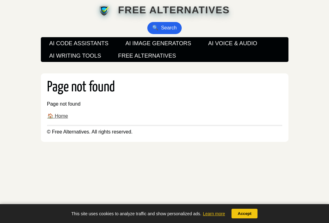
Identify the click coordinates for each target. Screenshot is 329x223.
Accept (244, 213)
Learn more (214, 213)
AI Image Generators (158, 43)
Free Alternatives (174, 10)
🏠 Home (57, 116)
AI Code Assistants (79, 43)
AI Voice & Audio (232, 43)
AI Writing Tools (75, 55)
